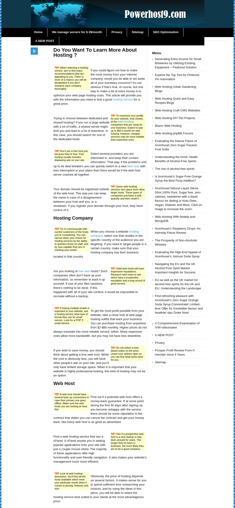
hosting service (123, 99)
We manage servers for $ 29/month (77, 32)
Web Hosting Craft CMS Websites (177, 110)
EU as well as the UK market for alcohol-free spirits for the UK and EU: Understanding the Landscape (178, 284)
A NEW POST (44, 41)
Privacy (116, 32)
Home (38, 32)
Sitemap (138, 32)
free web (84, 271)
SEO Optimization (166, 32)
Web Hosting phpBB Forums (174, 133)
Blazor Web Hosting (168, 125)
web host (133, 166)
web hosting (126, 121)
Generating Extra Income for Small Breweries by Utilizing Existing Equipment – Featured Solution (178, 63)
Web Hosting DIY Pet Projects (175, 118)
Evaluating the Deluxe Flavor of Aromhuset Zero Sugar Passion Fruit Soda (176, 145)
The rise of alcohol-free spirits (175, 168)
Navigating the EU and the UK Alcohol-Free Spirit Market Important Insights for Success (175, 268)
